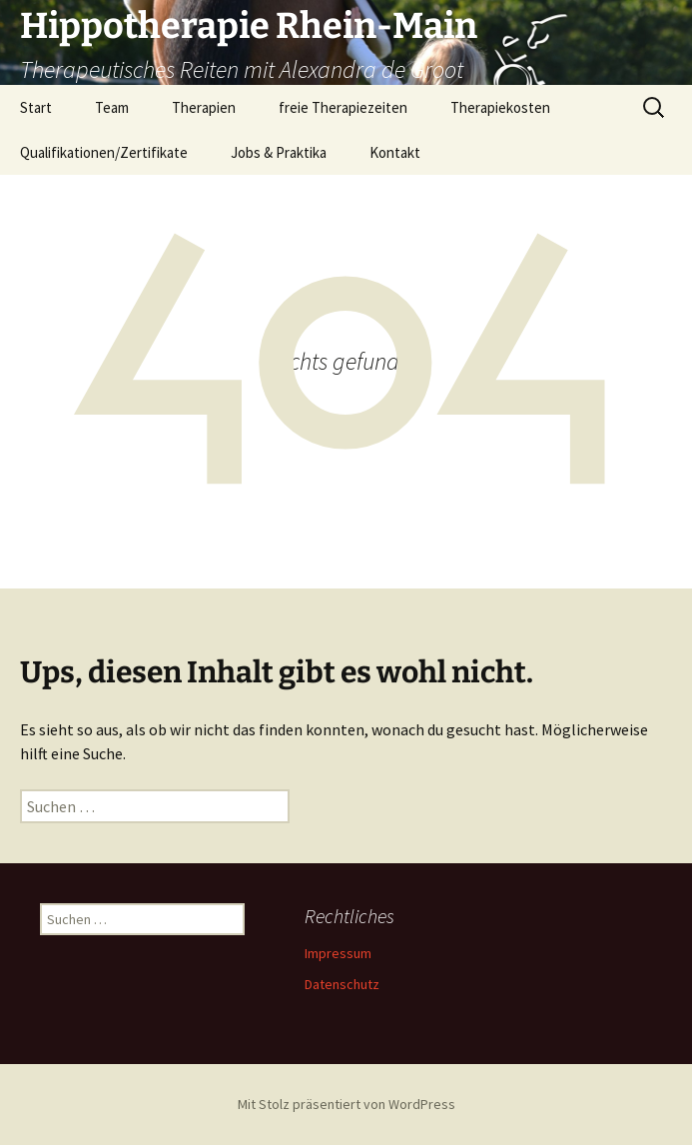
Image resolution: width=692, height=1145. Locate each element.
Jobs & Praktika (279, 152)
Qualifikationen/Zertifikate (104, 152)
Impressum (338, 953)
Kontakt (394, 152)
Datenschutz (342, 984)
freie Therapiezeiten (343, 107)
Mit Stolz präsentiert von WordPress (346, 1104)
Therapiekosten (500, 107)
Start (36, 107)
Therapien (204, 107)
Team (112, 107)
